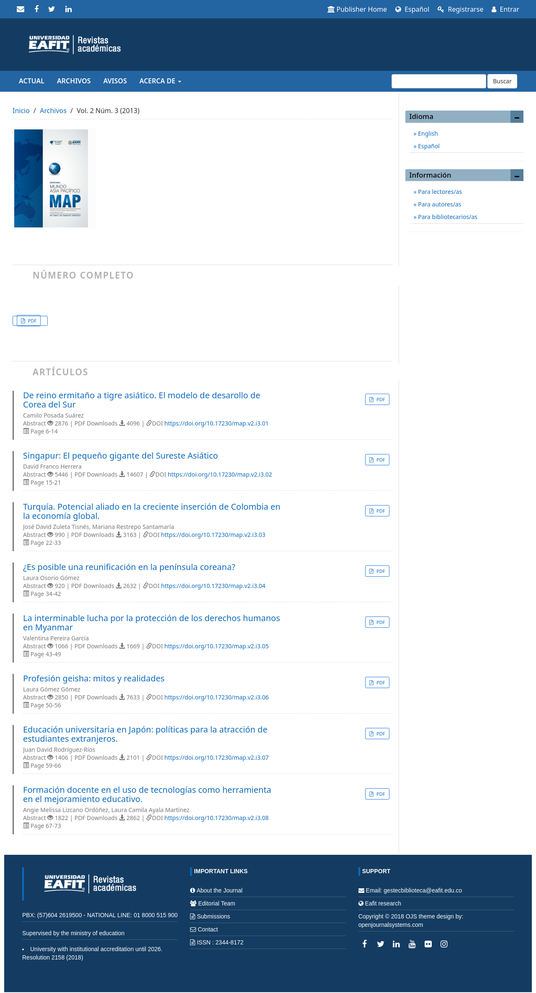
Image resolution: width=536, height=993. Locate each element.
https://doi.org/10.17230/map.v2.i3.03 (213, 535)
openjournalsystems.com (390, 924)
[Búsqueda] (439, 81)
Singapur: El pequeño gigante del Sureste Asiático (120, 455)
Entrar (505, 9)
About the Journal (219, 890)
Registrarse (460, 9)
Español (412, 9)
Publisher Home (357, 9)
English (427, 133)
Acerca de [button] (160, 80)
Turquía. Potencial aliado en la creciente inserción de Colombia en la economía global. (152, 511)
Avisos (115, 80)
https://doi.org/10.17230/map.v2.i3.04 (213, 586)
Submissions (213, 916)
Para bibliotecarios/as (447, 217)
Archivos (74, 80)
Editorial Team (216, 903)
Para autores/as (439, 204)
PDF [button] (31, 320)
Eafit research (383, 903)
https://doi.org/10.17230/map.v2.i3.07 (217, 757)
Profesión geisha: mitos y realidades (94, 678)
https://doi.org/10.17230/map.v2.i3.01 (217, 423)
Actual (31, 80)
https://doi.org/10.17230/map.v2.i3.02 (220, 474)
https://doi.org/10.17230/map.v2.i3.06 (217, 697)
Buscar (502, 81)
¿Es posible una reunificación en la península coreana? (129, 567)
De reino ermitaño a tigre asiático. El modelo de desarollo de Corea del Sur (141, 400)
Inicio (21, 110)
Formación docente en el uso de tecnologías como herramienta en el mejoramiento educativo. (147, 794)
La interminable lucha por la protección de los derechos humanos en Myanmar (151, 623)
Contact (208, 929)
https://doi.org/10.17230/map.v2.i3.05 (217, 646)
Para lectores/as (439, 192)
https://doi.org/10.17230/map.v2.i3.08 (217, 818)
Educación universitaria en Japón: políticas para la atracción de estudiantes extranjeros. (145, 734)
